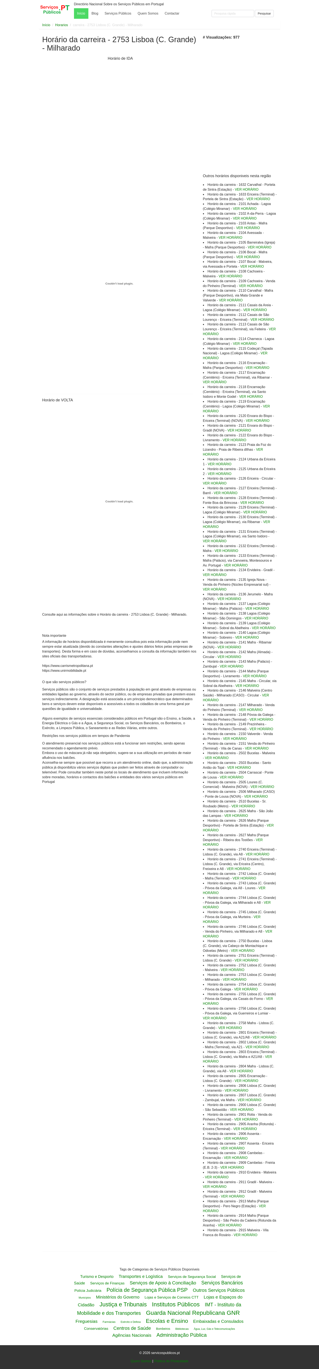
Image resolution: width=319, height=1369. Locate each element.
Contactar (172, 13)
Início (81, 13)
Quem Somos (148, 13)
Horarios (61, 25)
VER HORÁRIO (247, 189)
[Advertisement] (74, 122)
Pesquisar (264, 13)
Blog (95, 13)
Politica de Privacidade (171, 1361)
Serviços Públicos (118, 13)
